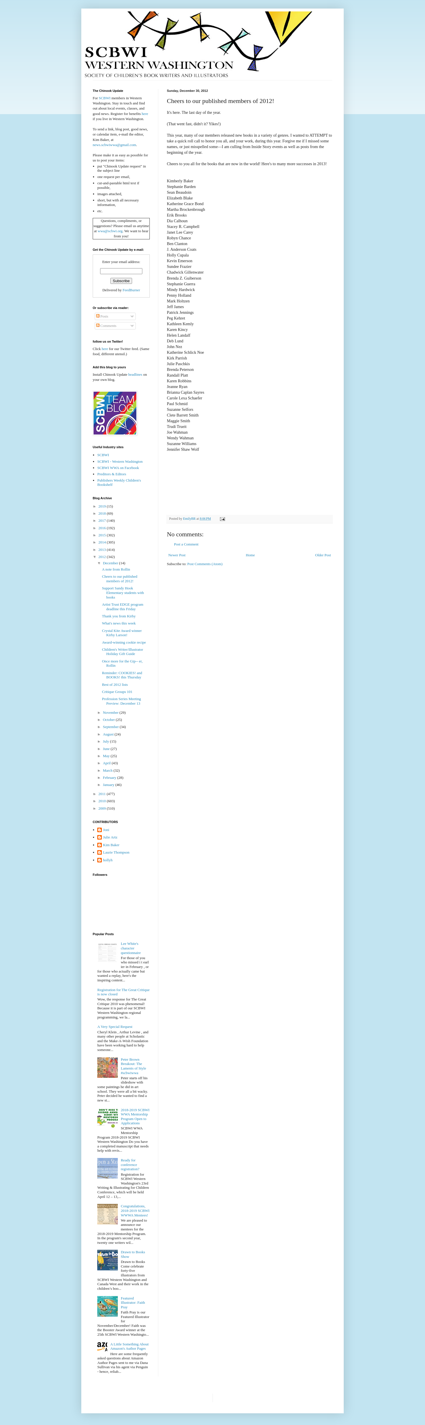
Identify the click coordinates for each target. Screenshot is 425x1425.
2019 (102, 506)
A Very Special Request (114, 1026)
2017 (102, 520)
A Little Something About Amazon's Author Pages (129, 1346)
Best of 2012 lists (115, 684)
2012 (102, 557)
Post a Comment (186, 544)
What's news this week (118, 623)
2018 (102, 513)
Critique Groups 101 (117, 692)
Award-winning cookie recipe (124, 642)
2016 (102, 528)
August (109, 734)
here (145, 114)
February (110, 777)
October (109, 719)
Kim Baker (111, 845)
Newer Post (176, 555)
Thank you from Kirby (118, 616)
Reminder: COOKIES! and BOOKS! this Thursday (122, 675)
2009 (102, 808)
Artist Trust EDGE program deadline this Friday (122, 606)
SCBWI (104, 98)
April (107, 763)
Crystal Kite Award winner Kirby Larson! (121, 632)
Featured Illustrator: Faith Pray (133, 1302)
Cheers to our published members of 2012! (119, 578)
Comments (106, 326)
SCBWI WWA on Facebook (118, 468)
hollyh (107, 860)
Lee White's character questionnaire (131, 948)
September (111, 727)
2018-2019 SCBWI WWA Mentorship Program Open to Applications (135, 1116)
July (106, 741)
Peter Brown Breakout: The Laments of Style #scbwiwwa (133, 1066)
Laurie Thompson (116, 852)
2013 (102, 549)
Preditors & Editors (111, 474)
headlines (135, 374)
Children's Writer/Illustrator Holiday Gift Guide (122, 651)
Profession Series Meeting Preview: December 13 (121, 701)
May (107, 756)
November (111, 712)
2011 (102, 794)
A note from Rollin (116, 569)
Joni (106, 830)
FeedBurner (131, 290)
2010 (102, 801)
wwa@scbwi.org (110, 231)
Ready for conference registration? (130, 1164)
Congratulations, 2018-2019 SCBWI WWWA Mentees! (135, 1210)
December (111, 563)
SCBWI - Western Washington (120, 461)
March (108, 770)
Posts (102, 316)
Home (250, 555)
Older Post (323, 555)
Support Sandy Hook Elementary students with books (123, 592)
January (109, 785)
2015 (102, 535)
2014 (102, 542)
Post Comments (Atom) (205, 564)
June (107, 749)
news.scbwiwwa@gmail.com (114, 145)
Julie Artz (110, 837)
